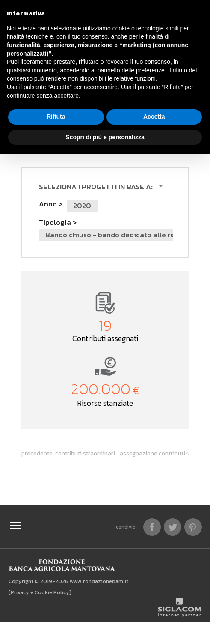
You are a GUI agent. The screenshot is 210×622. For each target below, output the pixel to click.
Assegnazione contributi (152, 453)
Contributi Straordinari (85, 453)
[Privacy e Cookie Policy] (40, 592)
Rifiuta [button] (56, 116)
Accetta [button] (154, 116)
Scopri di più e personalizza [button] (104, 137)
